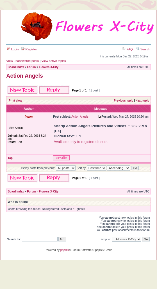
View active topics (53, 60)
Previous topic (123, 100)
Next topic (142, 100)
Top (10, 158)
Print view (15, 100)
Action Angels (24, 76)
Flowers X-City (48, 67)
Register (29, 49)
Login (13, 49)
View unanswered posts (22, 60)
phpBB (64, 250)
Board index (16, 67)
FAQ (127, 49)
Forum (31, 67)
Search (143, 49)
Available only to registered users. (81, 142)
